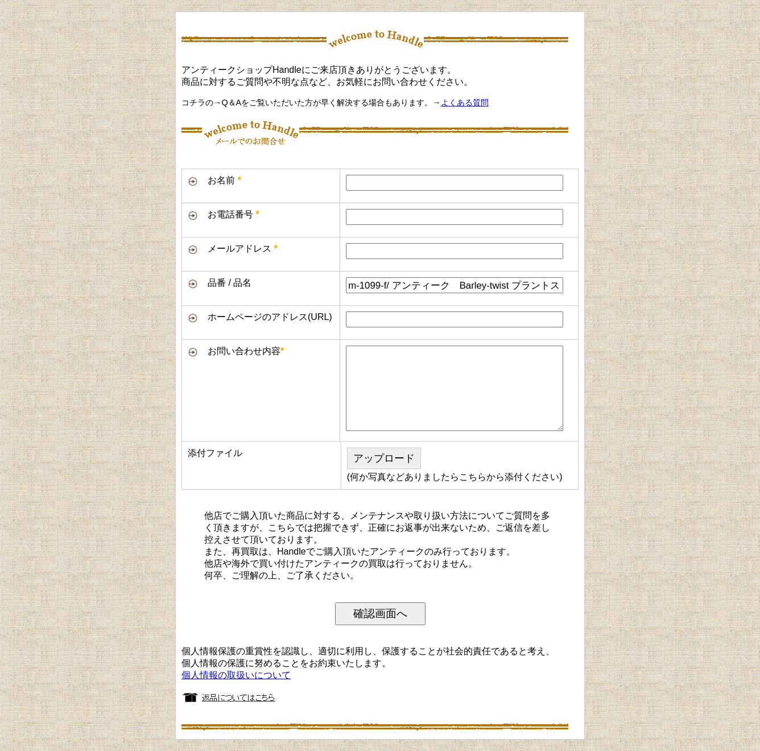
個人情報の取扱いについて (236, 675)
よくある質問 (465, 102)
